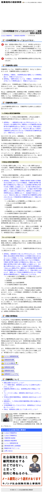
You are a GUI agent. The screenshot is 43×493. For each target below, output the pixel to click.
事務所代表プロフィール (11, 448)
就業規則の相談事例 (19, 35)
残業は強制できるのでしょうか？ (14, 383)
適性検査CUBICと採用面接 (12, 446)
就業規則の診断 (9, 367)
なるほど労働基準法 (6, 35)
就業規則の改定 (9, 370)
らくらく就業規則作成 (11, 356)
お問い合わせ (8, 451)
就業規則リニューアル (11, 374)
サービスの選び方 (11, 363)
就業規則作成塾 (9, 360)
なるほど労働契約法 (10, 435)
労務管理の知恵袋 (9, 438)
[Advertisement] (21, 17)
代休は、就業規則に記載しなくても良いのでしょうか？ (21, 409)
